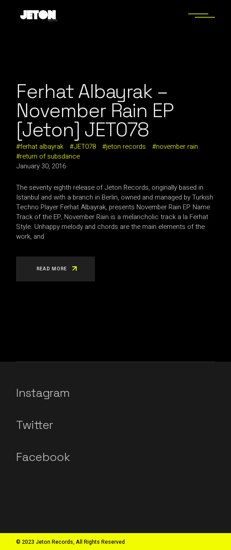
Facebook (43, 456)
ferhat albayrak (41, 146)
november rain (177, 146)
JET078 (85, 146)
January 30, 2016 (41, 166)
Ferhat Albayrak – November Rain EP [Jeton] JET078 (94, 110)
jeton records (126, 146)
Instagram (43, 392)
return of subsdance (50, 156)
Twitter (34, 424)
